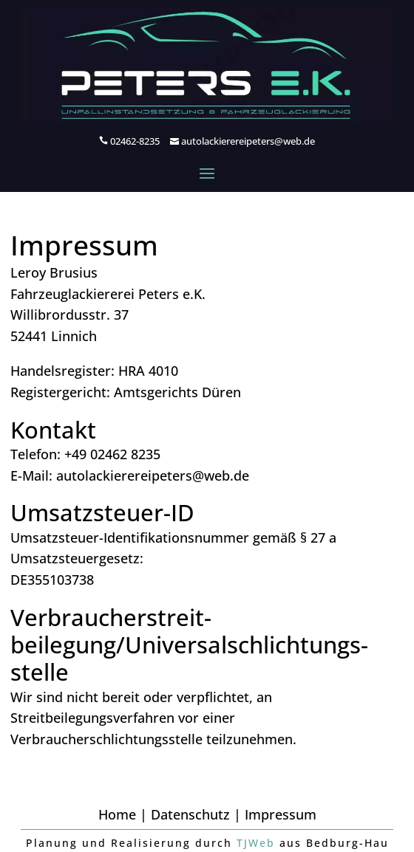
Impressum (280, 814)
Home (117, 814)
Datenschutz (190, 814)
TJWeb (256, 843)
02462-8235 (135, 141)
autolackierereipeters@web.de (248, 141)
